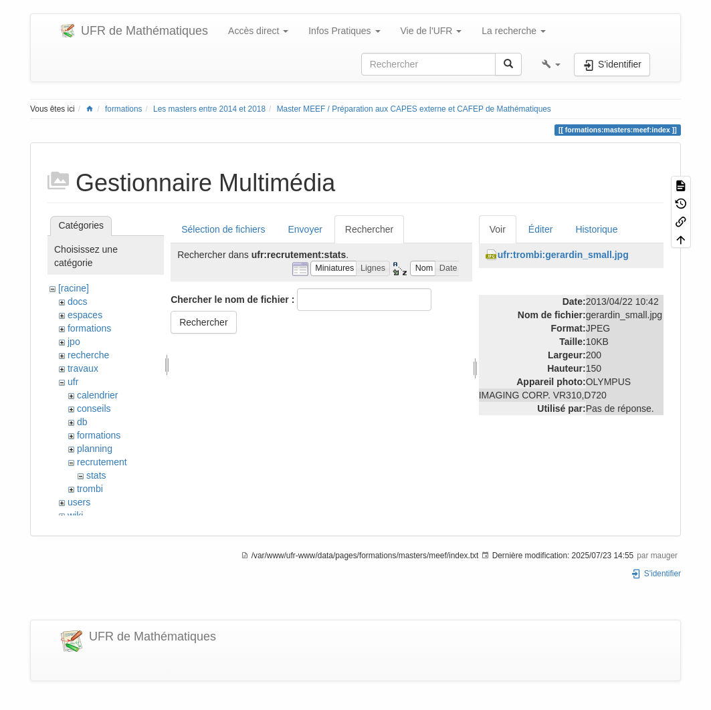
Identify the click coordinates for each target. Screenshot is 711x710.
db (82, 422)
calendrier (97, 395)
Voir (498, 229)
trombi (90, 488)
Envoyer (305, 229)
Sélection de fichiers (223, 229)
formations (123, 109)
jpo (74, 341)
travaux (83, 368)
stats (96, 475)
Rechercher (369, 229)
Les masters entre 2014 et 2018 (209, 109)
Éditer (540, 229)
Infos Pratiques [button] (344, 30)
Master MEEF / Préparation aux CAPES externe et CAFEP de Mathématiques (414, 109)
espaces (85, 315)
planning (94, 448)
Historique (596, 229)
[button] (551, 64)
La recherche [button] (514, 30)
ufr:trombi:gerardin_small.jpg (563, 254)
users (79, 502)
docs (78, 301)
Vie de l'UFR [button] (431, 30)
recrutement (102, 462)
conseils (94, 408)
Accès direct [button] (258, 30)
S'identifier (656, 573)
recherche (88, 355)
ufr (73, 381)
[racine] (73, 288)
